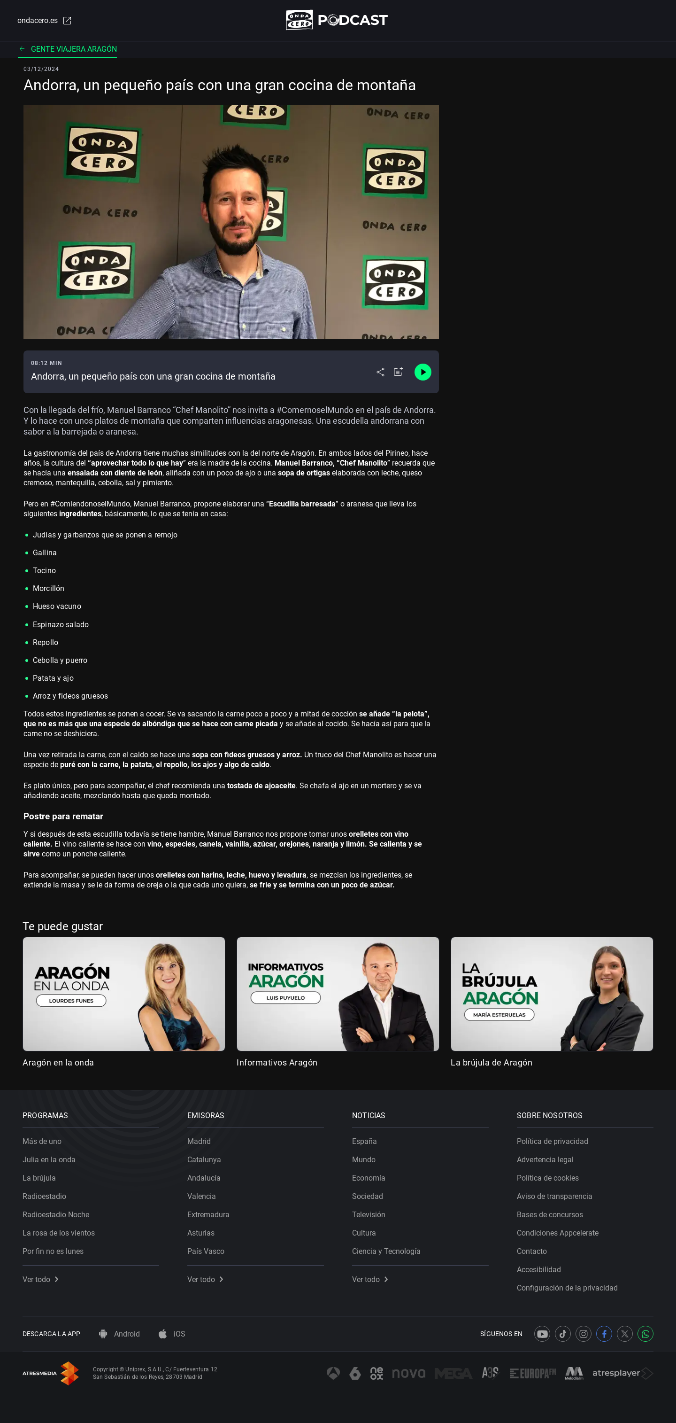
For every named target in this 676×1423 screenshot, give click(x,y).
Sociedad (367, 1196)
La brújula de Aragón (491, 1062)
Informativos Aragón (277, 1062)
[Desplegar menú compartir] (380, 372)
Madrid (199, 1141)
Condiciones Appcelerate (558, 1233)
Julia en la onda (49, 1159)
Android (119, 1334)
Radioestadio (44, 1196)
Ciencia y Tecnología (386, 1251)
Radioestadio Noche (56, 1214)
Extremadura (208, 1214)
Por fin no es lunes (53, 1251)
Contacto (532, 1251)
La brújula (39, 1178)
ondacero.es (45, 20)
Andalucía (204, 1178)
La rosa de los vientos (59, 1233)
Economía (368, 1178)
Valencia (201, 1196)
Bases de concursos (550, 1214)
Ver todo (40, 1279)
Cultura (364, 1233)
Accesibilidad (539, 1269)
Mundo (364, 1159)
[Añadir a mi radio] (398, 372)
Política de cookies (548, 1178)
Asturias (201, 1233)
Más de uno (42, 1141)
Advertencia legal (545, 1159)
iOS (172, 1334)
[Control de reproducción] (423, 372)
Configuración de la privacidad (567, 1287)
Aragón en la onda (58, 1062)
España (364, 1141)
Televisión (368, 1214)
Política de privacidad (552, 1141)
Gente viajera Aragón (67, 49)
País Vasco (205, 1251)
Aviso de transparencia (554, 1196)
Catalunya (204, 1159)
